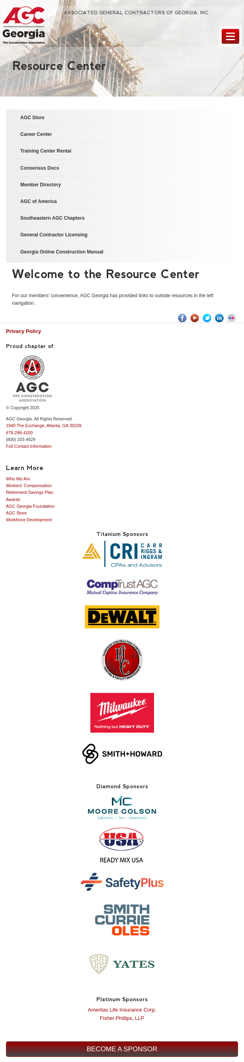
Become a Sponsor (122, 1049)
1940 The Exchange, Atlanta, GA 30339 (44, 425)
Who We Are (18, 478)
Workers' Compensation (29, 485)
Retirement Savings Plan (29, 492)
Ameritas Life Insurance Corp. (122, 1010)
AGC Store (16, 513)
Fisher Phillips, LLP (122, 1018)
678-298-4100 (19, 432)
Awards (13, 499)
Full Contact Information (29, 446)
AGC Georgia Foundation (30, 506)
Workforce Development (29, 519)
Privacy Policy (23, 331)
